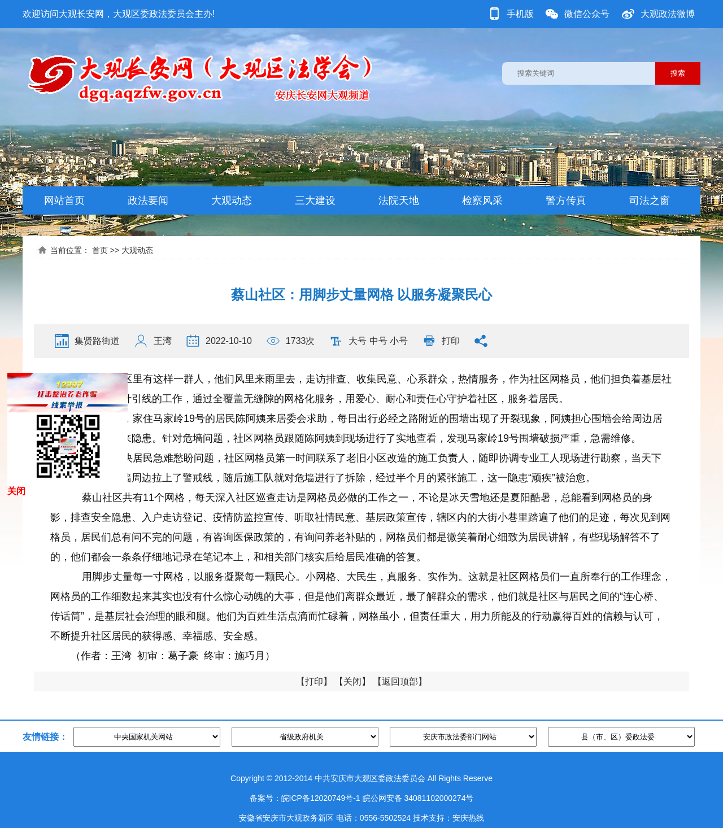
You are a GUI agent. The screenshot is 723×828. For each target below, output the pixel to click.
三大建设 (315, 200)
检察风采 (482, 200)
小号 (399, 341)
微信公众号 (586, 14)
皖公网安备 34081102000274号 (418, 798)
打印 (451, 341)
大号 (358, 341)
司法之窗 (649, 200)
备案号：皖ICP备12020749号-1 (305, 798)
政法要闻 (148, 200)
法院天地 (398, 200)
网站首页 (64, 200)
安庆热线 (468, 817)
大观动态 (231, 200)
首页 (100, 250)
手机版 (520, 14)
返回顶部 (400, 681)
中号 (378, 341)
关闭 (352, 681)
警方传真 (566, 200)
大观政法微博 (668, 14)
